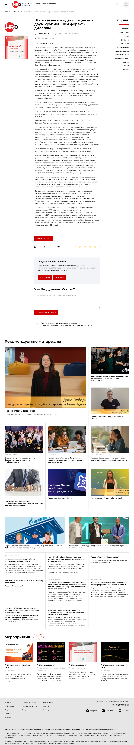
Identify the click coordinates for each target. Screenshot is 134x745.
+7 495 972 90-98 (120, 705)
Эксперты (125, 44)
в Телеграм (45, 278)
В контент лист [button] (43, 239)
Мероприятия (123, 47)
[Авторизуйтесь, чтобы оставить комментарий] (67, 300)
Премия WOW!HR (122, 51)
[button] (125, 4)
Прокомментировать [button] (46, 312)
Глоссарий (47, 710)
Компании (124, 40)
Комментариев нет (44, 38)
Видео (126, 36)
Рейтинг (125, 69)
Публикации (123, 33)
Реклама (125, 62)
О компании (48, 702)
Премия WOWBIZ (122, 58)
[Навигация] (6, 4)
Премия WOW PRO (121, 55)
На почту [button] (60, 278)
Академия (124, 66)
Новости (125, 29)
